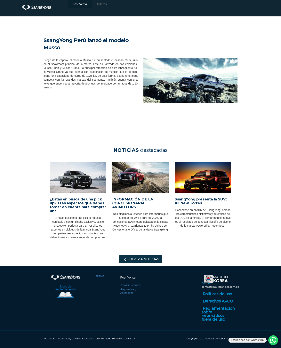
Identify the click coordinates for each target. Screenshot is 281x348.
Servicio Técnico (130, 285)
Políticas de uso (212, 296)
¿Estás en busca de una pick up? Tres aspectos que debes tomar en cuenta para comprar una (78, 205)
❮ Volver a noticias (141, 259)
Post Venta (76, 7)
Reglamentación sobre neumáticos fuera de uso (218, 312)
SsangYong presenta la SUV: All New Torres (201, 201)
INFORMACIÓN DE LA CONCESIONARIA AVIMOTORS (132, 203)
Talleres (90, 7)
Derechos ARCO (212, 303)
